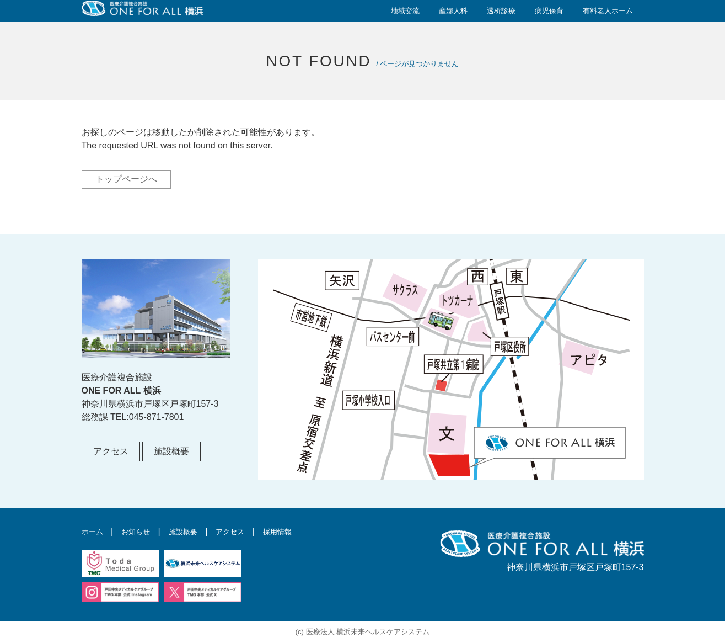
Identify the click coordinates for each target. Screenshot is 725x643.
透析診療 (501, 11)
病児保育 (549, 11)
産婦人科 (453, 11)
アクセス (110, 451)
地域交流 (405, 11)
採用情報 (305, 531)
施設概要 (171, 451)
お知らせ (144, 531)
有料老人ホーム (608, 11)
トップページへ (126, 179)
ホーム (95, 531)
